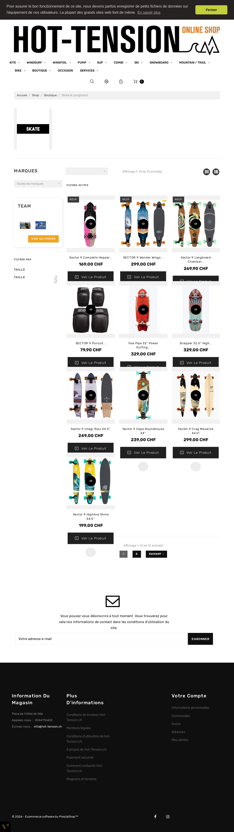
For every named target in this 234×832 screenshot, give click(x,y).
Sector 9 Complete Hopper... (90, 257)
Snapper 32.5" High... (196, 343)
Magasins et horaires (81, 779)
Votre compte (189, 695)
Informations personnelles (190, 707)
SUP (100, 62)
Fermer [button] (211, 10)
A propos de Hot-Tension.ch (86, 749)
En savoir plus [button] (149, 12)
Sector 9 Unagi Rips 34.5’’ (91, 428)
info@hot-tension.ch (48, 726)
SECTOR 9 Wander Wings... (143, 257)
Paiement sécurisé (79, 757)
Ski (137, 62)
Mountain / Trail (193, 62)
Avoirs (176, 723)
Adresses (178, 731)
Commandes (181, 715)
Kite (13, 62)
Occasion (65, 70)
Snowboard (159, 62)
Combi (119, 62)
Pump (82, 62)
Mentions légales (78, 728)
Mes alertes (180, 739)
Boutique (40, 70)
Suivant (156, 553)
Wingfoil (60, 62)
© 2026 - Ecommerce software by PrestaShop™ (45, 816)
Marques (26, 170)
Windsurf (35, 62)
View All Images (43, 238)
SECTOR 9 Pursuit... (91, 343)
